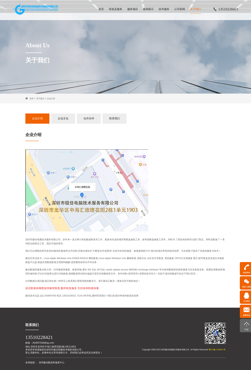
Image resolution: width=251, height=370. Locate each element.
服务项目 (132, 9)
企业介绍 (51, 98)
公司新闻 (179, 9)
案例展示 (148, 9)
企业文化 (63, 118)
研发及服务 (115, 9)
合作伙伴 (88, 118)
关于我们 (195, 9)
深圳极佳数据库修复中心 (51, 362)
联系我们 (114, 118)
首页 (101, 9)
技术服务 (164, 9)
